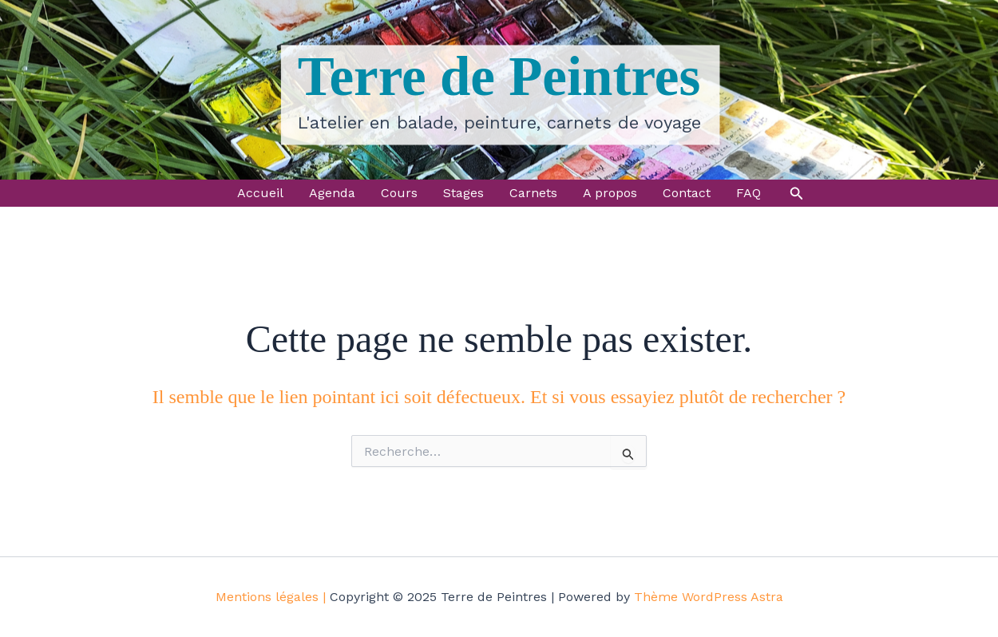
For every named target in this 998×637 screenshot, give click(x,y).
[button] (797, 194)
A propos (610, 192)
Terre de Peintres (499, 76)
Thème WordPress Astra (708, 596)
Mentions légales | (271, 596)
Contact (687, 192)
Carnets (533, 192)
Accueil (260, 192)
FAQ (748, 192)
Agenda (332, 192)
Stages (463, 192)
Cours (399, 192)
